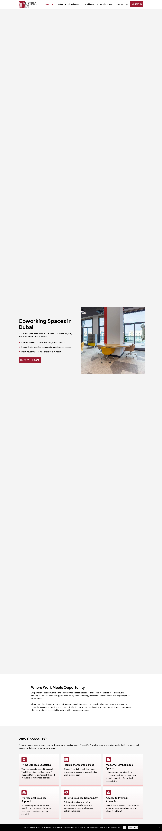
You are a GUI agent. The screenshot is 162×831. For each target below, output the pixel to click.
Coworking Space (90, 4)
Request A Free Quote (29, 360)
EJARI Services (122, 4)
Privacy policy (133, 827)
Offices (62, 4)
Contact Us (137, 4)
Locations (48, 4)
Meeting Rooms (106, 4)
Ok (125, 827)
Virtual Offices (74, 4)
